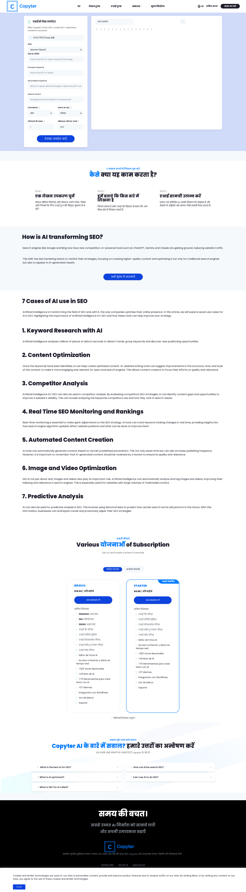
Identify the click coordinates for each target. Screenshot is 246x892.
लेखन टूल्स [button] (95, 6)
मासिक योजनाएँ (112, 569)
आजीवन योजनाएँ (133, 569)
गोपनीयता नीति (107, 865)
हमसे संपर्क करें (139, 865)
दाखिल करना (212, 6)
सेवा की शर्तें (123, 865)
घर (80, 5)
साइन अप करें (230, 6)
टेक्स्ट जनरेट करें (56, 139)
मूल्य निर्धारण (158, 6)
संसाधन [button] (136, 6)
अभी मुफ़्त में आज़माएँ (123, 277)
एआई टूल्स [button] (116, 6)
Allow (19, 887)
